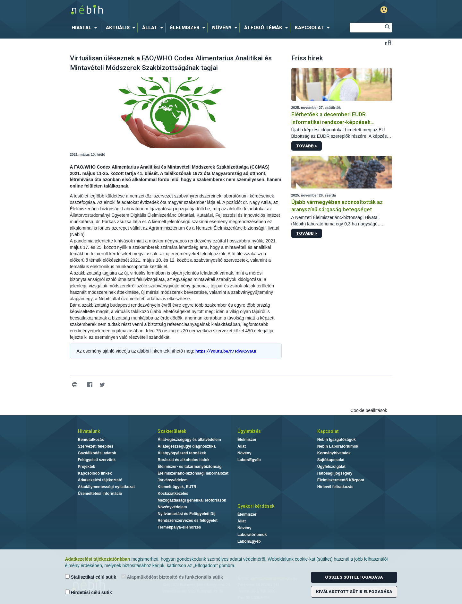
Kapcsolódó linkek (95, 473)
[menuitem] (85, 27)
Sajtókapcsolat (331, 460)
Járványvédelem (172, 480)
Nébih (162, 10)
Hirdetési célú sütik (88, 592)
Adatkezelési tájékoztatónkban (97, 559)
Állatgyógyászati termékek (182, 453)
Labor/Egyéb (249, 460)
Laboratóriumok (252, 534)
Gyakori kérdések (255, 506)
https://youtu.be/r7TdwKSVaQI (225, 351)
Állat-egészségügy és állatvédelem (189, 439)
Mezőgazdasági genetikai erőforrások (192, 500)
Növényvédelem (172, 507)
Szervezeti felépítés (96, 446)
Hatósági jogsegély (334, 473)
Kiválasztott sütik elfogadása (354, 591)
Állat (241, 446)
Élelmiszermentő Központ (340, 480)
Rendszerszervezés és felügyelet (188, 520)
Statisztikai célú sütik (90, 577)
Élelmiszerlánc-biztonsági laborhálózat (193, 473)
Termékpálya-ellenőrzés (179, 527)
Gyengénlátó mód (384, 9)
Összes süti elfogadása (354, 577)
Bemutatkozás (91, 439)
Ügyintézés (249, 431)
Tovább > (306, 146)
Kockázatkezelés (173, 493)
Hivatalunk (89, 431)
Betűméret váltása (388, 43)
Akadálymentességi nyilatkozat (106, 487)
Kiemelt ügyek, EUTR (177, 487)
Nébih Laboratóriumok (337, 446)
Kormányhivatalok (334, 453)
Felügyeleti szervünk (97, 460)
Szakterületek (172, 431)
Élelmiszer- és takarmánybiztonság (189, 466)
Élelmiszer (246, 439)
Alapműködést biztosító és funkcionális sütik (172, 577)
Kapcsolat (327, 431)
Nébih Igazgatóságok (336, 439)
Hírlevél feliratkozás (335, 487)
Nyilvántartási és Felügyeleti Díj (186, 514)
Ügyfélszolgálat (331, 466)
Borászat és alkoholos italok (183, 460)
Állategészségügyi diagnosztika (187, 446)
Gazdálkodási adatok (97, 453)
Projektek (86, 466)
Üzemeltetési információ (100, 493)
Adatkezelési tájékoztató (100, 480)
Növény (244, 453)
